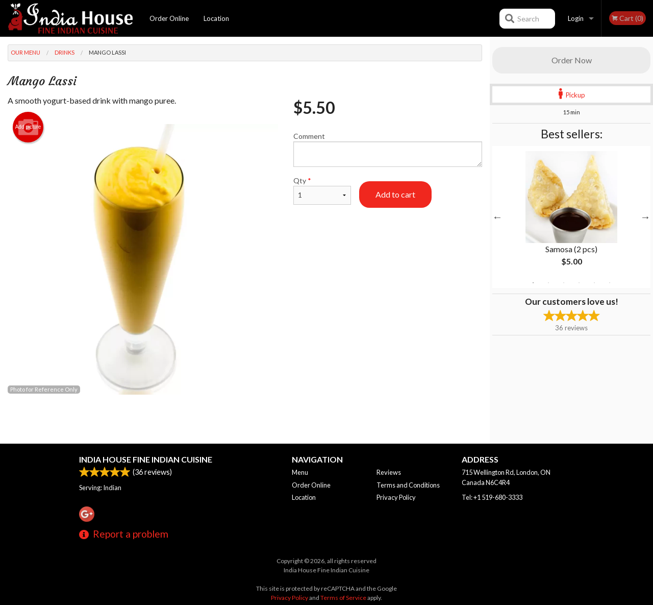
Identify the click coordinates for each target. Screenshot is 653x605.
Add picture (28, 127)
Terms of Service (343, 597)
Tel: (492, 497)
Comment (387, 149)
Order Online (169, 18)
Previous (497, 217)
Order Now (571, 60)
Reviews (388, 472)
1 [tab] (533, 283)
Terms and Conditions (408, 485)
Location (216, 18)
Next (645, 217)
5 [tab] (594, 283)
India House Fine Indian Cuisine (145, 459)
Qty (322, 190)
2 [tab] (548, 283)
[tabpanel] (571, 217)
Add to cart (395, 194)
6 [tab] (610, 283)
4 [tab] (579, 283)
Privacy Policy (396, 497)
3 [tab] (564, 283)
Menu (300, 472)
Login (576, 18)
